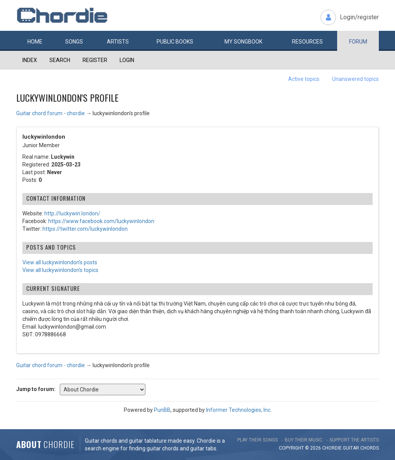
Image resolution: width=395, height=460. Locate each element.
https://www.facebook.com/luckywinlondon (101, 221)
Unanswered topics (355, 79)
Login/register (359, 17)
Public (175, 42)
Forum (358, 42)
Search (59, 60)
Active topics (303, 79)
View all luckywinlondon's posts (59, 262)
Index (29, 60)
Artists (118, 42)
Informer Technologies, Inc (238, 410)
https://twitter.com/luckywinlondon (85, 229)
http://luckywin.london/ (72, 213)
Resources (307, 42)
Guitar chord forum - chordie (50, 113)
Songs (74, 42)
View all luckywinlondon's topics (60, 270)
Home (34, 42)
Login (127, 60)
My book (243, 42)
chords (369, 448)
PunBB (162, 410)
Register (95, 60)
